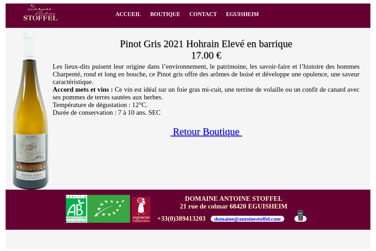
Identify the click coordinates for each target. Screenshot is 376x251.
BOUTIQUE (165, 14)
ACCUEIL (128, 14)
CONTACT (203, 14)
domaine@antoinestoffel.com (247, 219)
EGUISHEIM (242, 14)
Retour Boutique (206, 131)
